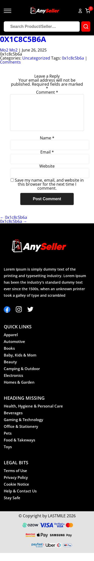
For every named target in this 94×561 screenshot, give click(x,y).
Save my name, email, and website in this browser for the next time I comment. (49, 192)
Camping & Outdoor (22, 376)
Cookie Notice (16, 492)
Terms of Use (15, 478)
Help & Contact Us (20, 498)
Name (47, 146)
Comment (47, 92)
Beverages (13, 420)
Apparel (11, 342)
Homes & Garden (19, 390)
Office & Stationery (21, 434)
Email (47, 160)
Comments (10, 62)
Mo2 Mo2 (9, 50)
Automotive (14, 349)
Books (9, 356)
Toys (8, 454)
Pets (8, 441)
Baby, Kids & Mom (20, 363)
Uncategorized (36, 58)
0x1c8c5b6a (23, 39)
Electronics (13, 383)
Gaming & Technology (23, 427)
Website (47, 174)
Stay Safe (12, 505)
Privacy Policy (16, 485)
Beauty (10, 369)
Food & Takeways (19, 447)
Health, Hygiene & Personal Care (33, 414)
